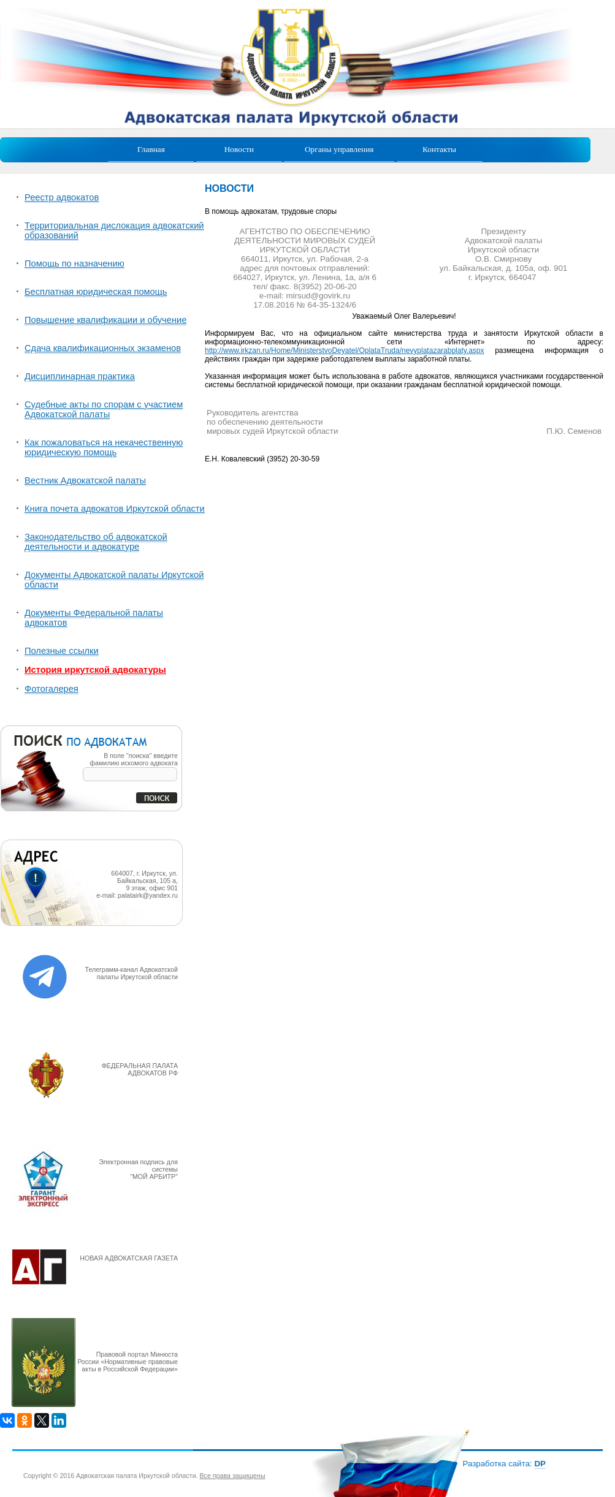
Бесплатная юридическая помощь (96, 292)
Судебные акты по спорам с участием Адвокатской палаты (104, 409)
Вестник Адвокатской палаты (85, 480)
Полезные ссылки (62, 651)
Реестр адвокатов (62, 197)
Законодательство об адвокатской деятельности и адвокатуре (96, 541)
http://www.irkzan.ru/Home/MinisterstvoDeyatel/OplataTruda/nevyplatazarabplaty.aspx (344, 350)
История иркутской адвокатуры (95, 670)
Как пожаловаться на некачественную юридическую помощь (104, 447)
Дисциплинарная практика (80, 376)
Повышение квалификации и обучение (105, 320)
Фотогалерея (51, 689)
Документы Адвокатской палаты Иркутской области (114, 579)
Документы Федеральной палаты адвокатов (94, 617)
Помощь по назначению (74, 263)
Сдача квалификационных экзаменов (103, 348)
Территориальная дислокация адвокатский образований (114, 230)
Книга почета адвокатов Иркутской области (115, 509)
